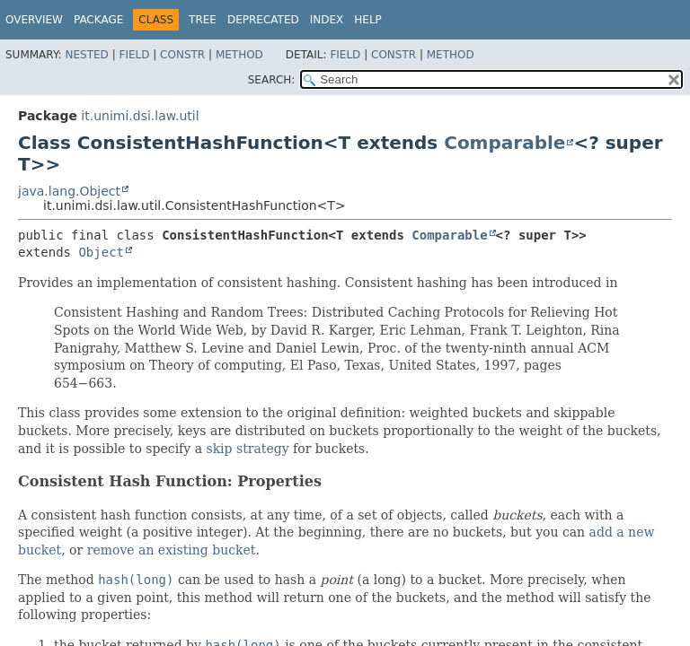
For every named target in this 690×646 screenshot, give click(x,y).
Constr (182, 54)
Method (239, 54)
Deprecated (263, 19)
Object (101, 252)
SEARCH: (272, 80)
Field (134, 54)
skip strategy (247, 448)
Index (327, 19)
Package (98, 19)
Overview (34, 19)
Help (368, 19)
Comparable (504, 142)
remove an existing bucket (171, 550)
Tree (203, 19)
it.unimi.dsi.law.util (140, 116)
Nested (86, 54)
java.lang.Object (69, 191)
